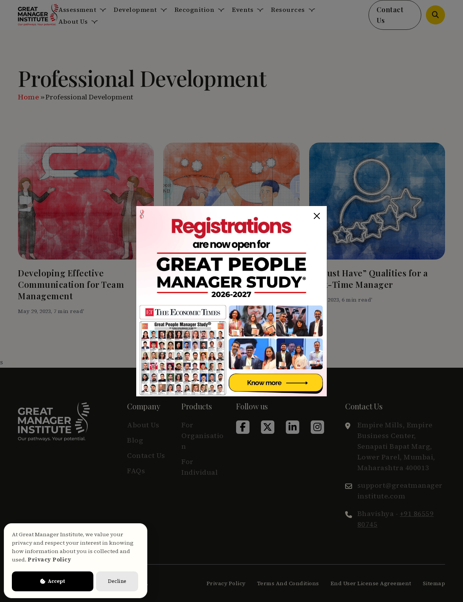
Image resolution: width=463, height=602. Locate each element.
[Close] (316, 216)
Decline (117, 581)
